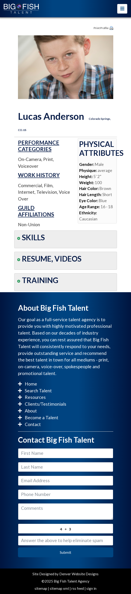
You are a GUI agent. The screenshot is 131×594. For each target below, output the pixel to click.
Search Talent (35, 390)
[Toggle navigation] (122, 9)
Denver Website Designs (79, 574)
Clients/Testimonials (42, 404)
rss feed (77, 588)
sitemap (41, 588)
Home (27, 383)
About (27, 410)
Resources (32, 397)
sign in (91, 588)
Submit (65, 552)
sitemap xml (59, 588)
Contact (29, 424)
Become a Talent (38, 417)
